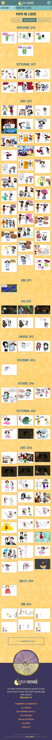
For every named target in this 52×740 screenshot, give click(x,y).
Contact (26, 727)
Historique (26, 715)
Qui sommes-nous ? (26, 711)
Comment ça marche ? (26, 703)
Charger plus (26, 641)
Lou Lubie (30, 737)
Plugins (26, 723)
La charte (26, 707)
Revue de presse (26, 719)
